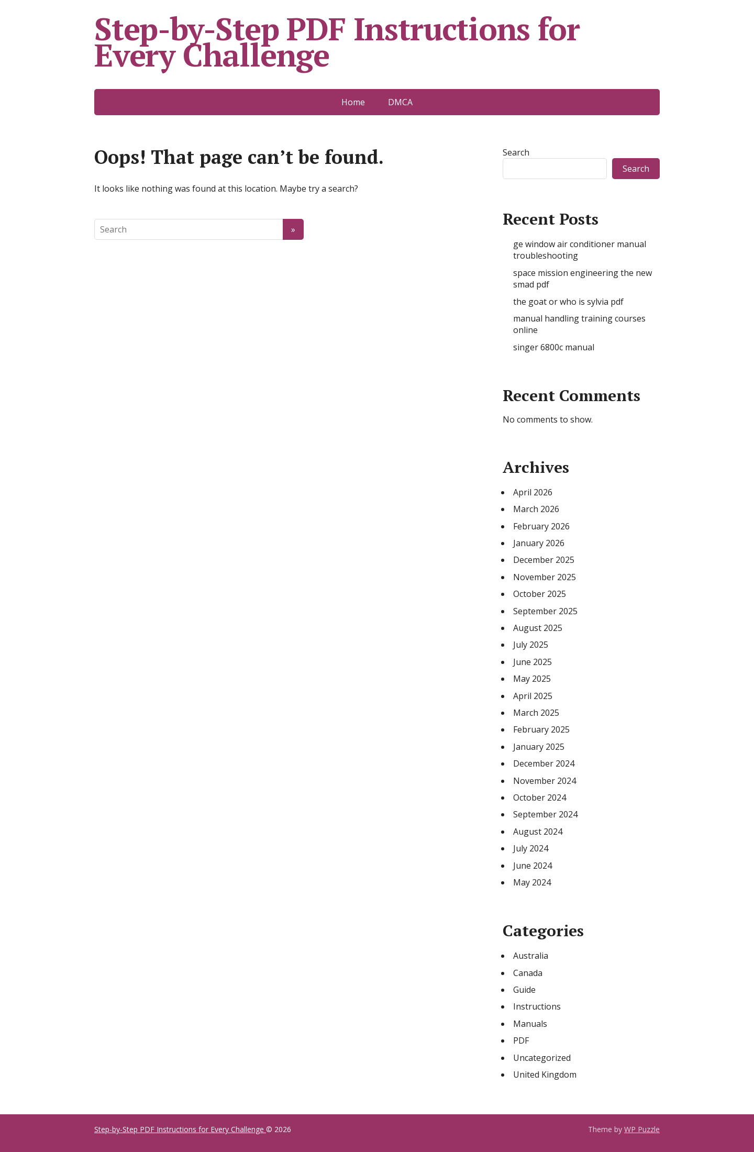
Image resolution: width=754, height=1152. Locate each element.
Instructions (537, 1006)
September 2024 (545, 814)
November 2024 (544, 781)
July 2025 (530, 644)
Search (516, 152)
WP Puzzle (642, 1129)
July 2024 (530, 848)
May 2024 (532, 882)
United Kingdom (544, 1074)
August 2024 (537, 831)
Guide (524, 989)
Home (353, 102)
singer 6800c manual (553, 347)
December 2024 (543, 763)
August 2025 (537, 628)
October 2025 (539, 594)
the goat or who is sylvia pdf (568, 301)
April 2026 (532, 492)
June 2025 (532, 662)
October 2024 (539, 797)
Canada (527, 973)
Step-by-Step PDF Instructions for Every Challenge (336, 42)
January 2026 (538, 543)
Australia (530, 955)
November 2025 (544, 577)
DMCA (400, 102)
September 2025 (545, 611)
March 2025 (536, 712)
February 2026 (541, 526)
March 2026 (536, 509)
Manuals (530, 1023)
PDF (521, 1040)
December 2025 (543, 560)
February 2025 (541, 729)
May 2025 (532, 678)
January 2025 (538, 746)
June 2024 (532, 865)
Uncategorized (542, 1058)
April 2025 (532, 696)
